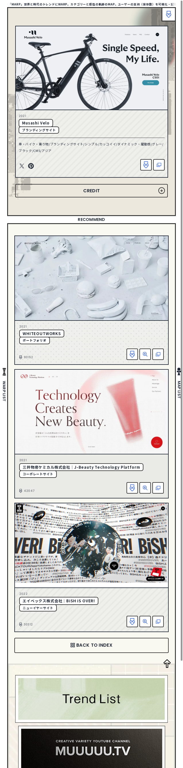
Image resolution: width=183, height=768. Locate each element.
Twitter (21, 166)
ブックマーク (168, 14)
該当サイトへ (159, 165)
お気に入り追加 (146, 165)
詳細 (145, 354)
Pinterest (31, 166)
